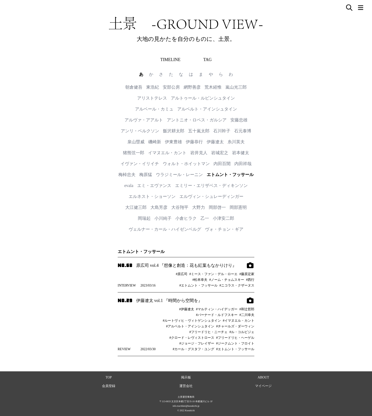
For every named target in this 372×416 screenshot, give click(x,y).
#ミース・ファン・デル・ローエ (213, 274)
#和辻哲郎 (246, 309)
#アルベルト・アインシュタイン (190, 326)
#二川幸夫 (246, 315)
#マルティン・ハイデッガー (216, 309)
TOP (109, 377)
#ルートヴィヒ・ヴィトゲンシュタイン (192, 320)
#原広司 (181, 274)
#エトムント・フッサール (198, 285)
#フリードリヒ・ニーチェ (208, 332)
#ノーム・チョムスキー (226, 280)
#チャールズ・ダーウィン (235, 326)
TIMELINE (170, 59)
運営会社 (186, 386)
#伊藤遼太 (186, 309)
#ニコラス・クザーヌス (236, 285)
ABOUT (263, 377)
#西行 (250, 280)
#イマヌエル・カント (238, 320)
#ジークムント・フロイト (235, 343)
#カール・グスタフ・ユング (193, 349)
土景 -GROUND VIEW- (186, 23)
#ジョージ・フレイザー (196, 343)
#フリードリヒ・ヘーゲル (235, 337)
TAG (207, 59)
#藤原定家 (246, 274)
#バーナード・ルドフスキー (216, 315)
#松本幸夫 (199, 280)
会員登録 (108, 386)
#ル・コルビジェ (241, 332)
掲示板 (186, 377)
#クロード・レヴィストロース (191, 337)
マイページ (263, 386)
